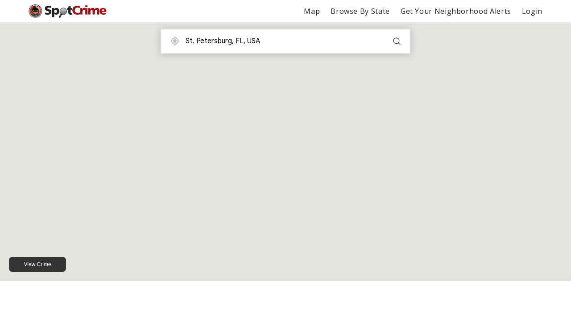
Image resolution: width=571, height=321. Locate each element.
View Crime (37, 264)
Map (312, 11)
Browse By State (360, 11)
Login (532, 11)
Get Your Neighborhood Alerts (456, 11)
